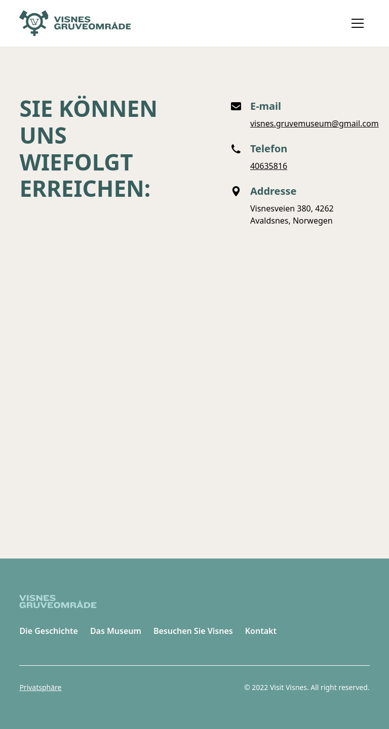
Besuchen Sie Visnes (193, 630)
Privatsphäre (40, 687)
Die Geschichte (48, 630)
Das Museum (115, 630)
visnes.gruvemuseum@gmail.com (314, 123)
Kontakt (261, 630)
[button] (357, 23)
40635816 (268, 165)
